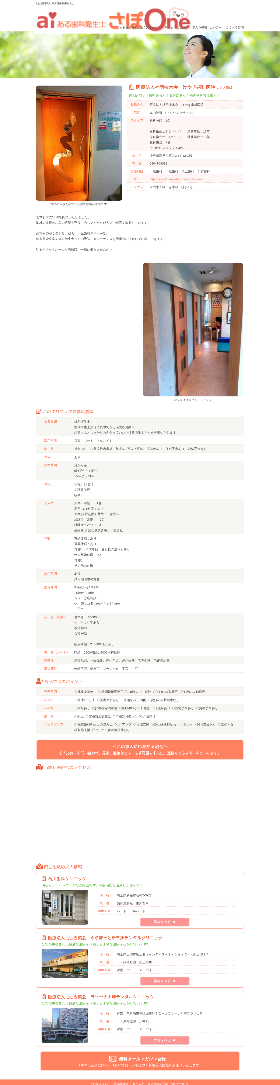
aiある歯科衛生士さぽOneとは (139, 14)
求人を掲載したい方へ (206, 14)
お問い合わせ (100, 1075)
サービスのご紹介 (175, 14)
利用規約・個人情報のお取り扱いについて (161, 1075)
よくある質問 (233, 14)
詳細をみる (164, 913)
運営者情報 (120, 1075)
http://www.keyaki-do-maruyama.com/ (176, 165)
